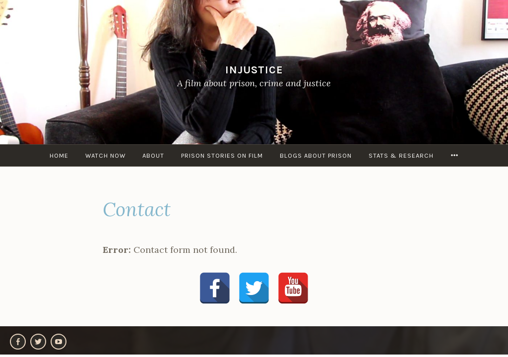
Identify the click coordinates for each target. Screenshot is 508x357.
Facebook (18, 342)
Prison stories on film (222, 155)
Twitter (38, 342)
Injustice (254, 69)
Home (59, 155)
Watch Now (105, 155)
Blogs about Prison (316, 155)
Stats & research (401, 155)
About (153, 155)
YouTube (58, 342)
